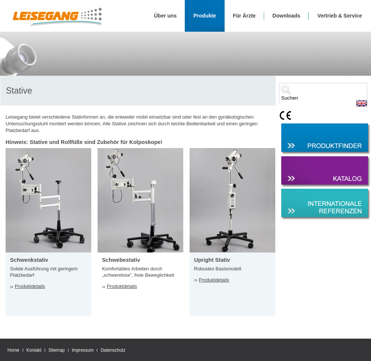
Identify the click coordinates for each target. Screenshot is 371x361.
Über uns (165, 16)
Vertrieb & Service (339, 16)
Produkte (204, 16)
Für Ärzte (244, 16)
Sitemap (56, 350)
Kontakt (33, 350)
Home (13, 350)
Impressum (83, 350)
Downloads (286, 16)
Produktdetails (30, 286)
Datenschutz (113, 350)
